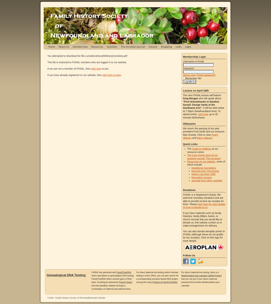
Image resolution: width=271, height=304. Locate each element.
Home (51, 46)
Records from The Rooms (205, 171)
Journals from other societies (206, 180)
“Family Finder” (126, 282)
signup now (189, 75)
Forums (153, 46)
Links (178, 46)
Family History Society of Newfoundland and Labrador (80, 297)
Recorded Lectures (201, 177)
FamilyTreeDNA (123, 272)
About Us (64, 46)
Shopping (166, 46)
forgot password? (206, 75)
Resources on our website (201, 161)
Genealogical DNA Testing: (66, 275)
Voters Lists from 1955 (203, 174)
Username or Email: (193, 61)
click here (96, 68)
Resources (97, 46)
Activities (112, 46)
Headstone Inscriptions (203, 168)
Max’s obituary (204, 138)
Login (188, 46)
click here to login (111, 75)
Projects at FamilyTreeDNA (164, 282)
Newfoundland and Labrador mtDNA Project (201, 275)
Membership (80, 46)
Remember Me (192, 78)
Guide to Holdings (201, 148)
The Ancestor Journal (133, 46)
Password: (188, 68)
